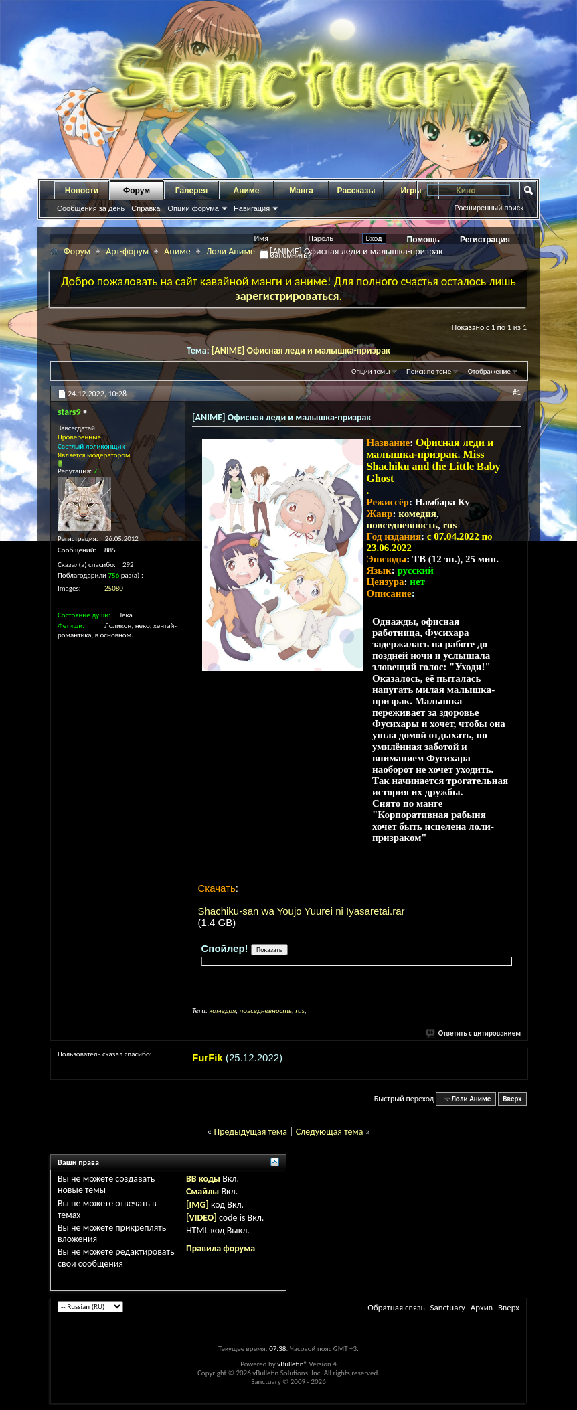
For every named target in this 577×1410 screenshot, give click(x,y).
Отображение (489, 371)
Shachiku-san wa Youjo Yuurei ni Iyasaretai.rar (301, 911)
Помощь (423, 239)
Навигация (252, 208)
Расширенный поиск (488, 208)
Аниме (247, 190)
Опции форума (192, 208)
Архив (482, 1307)
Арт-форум (127, 251)
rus (449, 525)
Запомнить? (286, 255)
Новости (81, 190)
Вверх (512, 1099)
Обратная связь (395, 1307)
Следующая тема (329, 1132)
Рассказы (356, 190)
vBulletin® (292, 1364)
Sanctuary (447, 1307)
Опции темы (370, 371)
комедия (417, 513)
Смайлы (202, 1191)
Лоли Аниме (230, 251)
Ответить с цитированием (474, 1033)
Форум (136, 190)
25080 (113, 588)
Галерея (191, 190)
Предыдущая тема (250, 1132)
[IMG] (197, 1204)
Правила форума (220, 1248)
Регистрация (485, 239)
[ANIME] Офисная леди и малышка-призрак (301, 350)
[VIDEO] (201, 1217)
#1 (517, 392)
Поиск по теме (428, 371)
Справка (145, 208)
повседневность (402, 525)
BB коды (203, 1178)
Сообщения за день (91, 208)
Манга (301, 190)
